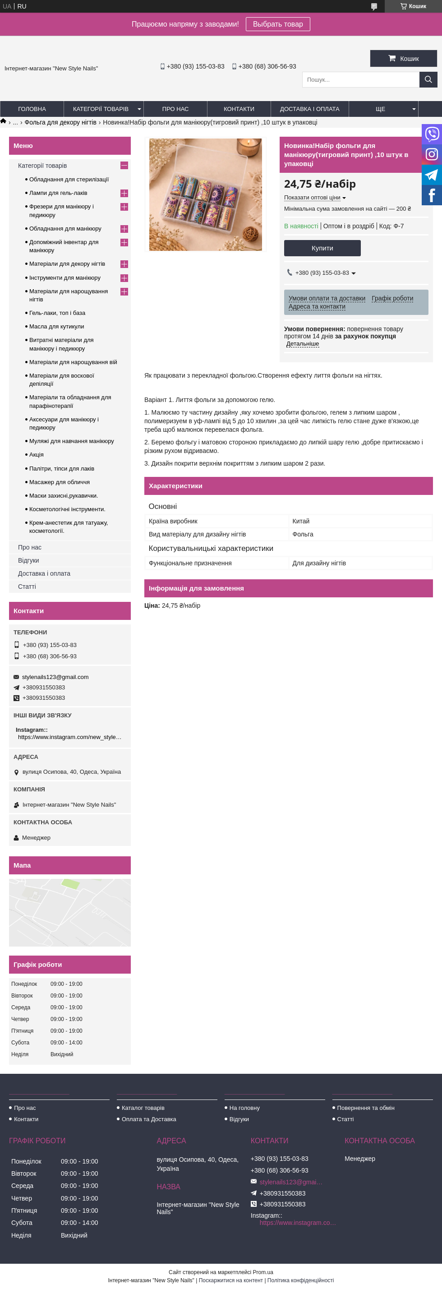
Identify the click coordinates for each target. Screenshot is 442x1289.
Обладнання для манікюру (65, 228)
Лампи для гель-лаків (58, 192)
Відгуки (28, 560)
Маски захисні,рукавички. (63, 495)
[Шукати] (428, 80)
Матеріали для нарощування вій (73, 362)
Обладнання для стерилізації (69, 179)
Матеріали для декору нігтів (67, 263)
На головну (245, 1107)
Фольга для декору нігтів (61, 122)
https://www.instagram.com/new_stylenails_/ (71, 737)
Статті (27, 586)
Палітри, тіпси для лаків (61, 468)
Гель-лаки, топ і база (57, 313)
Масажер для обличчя (59, 482)
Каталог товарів (143, 1107)
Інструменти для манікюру (65, 277)
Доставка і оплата (310, 109)
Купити (322, 248)
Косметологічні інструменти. (67, 509)
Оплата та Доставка (149, 1119)
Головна (32, 109)
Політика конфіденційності (300, 1280)
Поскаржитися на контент (231, 1280)
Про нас (175, 109)
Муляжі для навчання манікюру (71, 441)
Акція (36, 454)
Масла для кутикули (56, 326)
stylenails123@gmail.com (55, 677)
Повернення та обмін (366, 1107)
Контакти (239, 109)
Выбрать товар (278, 24)
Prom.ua (263, 1272)
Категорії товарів (101, 109)
